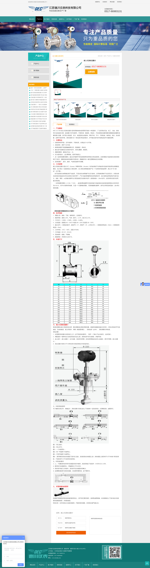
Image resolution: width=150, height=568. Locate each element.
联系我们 (119, 1)
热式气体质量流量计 (61, 119)
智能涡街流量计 (111, 119)
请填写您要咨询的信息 (105, 525)
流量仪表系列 (58, 56)
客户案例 (46, 19)
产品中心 (39, 19)
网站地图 (112, 1)
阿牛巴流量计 (94, 119)
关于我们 (69, 19)
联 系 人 (60, 518)
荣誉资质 (54, 19)
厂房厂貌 (76, 19)
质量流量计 (78, 119)
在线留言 (105, 1)
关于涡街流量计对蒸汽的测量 (38, 121)
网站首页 (32, 19)
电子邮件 (60, 527)
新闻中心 (61, 19)
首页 (105, 56)
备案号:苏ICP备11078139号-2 (78, 548)
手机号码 (60, 523)
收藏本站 (97, 1)
